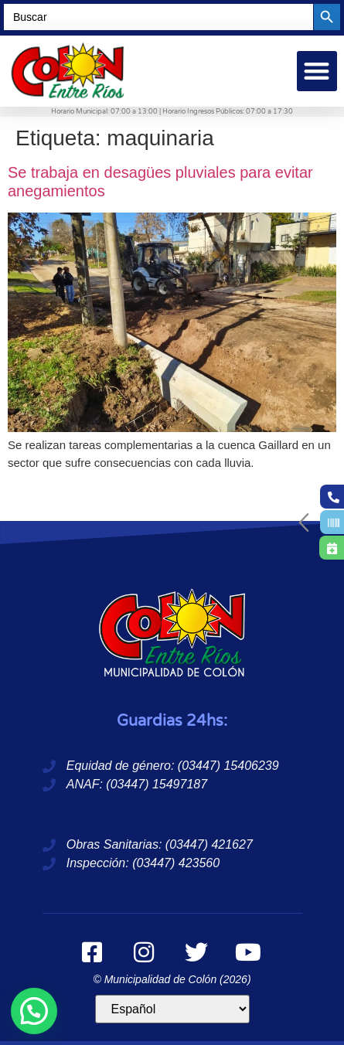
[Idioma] (172, 1009)
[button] (317, 71)
